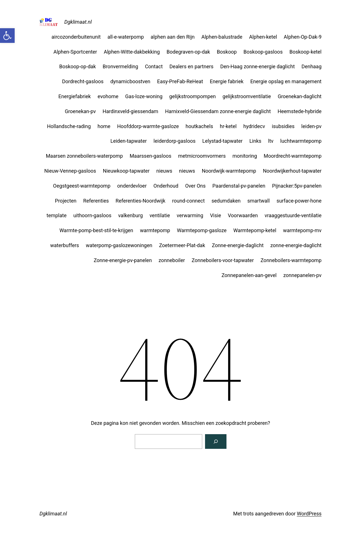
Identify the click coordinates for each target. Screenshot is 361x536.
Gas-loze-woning (143, 96)
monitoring (244, 156)
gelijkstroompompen (192, 96)
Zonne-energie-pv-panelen (123, 260)
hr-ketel (228, 126)
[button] (7, 35)
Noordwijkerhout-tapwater (292, 171)
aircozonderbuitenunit (76, 37)
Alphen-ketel (263, 37)
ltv (271, 141)
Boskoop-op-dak (77, 66)
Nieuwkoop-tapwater (126, 171)
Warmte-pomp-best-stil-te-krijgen (96, 230)
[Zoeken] (215, 441)
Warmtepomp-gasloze (201, 230)
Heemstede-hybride (300, 111)
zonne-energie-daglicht (296, 245)
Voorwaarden (243, 215)
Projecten (65, 201)
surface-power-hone (299, 201)
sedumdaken (226, 201)
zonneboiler (172, 260)
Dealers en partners (191, 66)
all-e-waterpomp (125, 37)
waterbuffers (64, 245)
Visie (215, 215)
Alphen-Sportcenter (75, 52)
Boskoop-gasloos (263, 52)
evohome (108, 96)
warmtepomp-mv (302, 230)
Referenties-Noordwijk (141, 201)
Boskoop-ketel (305, 52)
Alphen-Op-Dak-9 (303, 37)
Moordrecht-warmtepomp (293, 156)
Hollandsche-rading (69, 126)
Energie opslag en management (286, 81)
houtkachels (199, 126)
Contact (154, 66)
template (57, 215)
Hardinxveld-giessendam (130, 111)
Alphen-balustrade (221, 37)
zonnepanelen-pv (302, 275)
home (104, 126)
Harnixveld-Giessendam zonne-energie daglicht (218, 111)
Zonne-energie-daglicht (237, 245)
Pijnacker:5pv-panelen (297, 186)
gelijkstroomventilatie (247, 96)
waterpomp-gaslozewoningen (119, 245)
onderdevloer (132, 186)
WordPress (309, 514)
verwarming (190, 215)
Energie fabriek (226, 81)
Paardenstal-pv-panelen (238, 186)
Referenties (96, 201)
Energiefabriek (74, 96)
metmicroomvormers (202, 156)
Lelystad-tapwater (222, 141)
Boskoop (227, 52)
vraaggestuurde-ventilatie (293, 215)
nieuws (164, 171)
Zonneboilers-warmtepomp (291, 260)
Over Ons (195, 186)
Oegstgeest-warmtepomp (81, 186)
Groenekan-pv (80, 111)
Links (255, 141)
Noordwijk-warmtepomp (229, 171)
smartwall (258, 201)
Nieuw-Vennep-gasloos (70, 171)
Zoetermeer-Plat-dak (182, 245)
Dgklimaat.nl (78, 22)
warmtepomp (155, 230)
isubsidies (283, 126)
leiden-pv (311, 126)
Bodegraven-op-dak (188, 52)
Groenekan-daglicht (300, 96)
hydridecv (254, 126)
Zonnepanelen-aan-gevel (248, 275)
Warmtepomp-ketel (254, 230)
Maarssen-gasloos (150, 156)
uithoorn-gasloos (92, 215)
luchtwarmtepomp (301, 141)
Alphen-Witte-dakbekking (132, 52)
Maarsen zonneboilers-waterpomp (84, 156)
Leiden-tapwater (128, 141)
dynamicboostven (130, 81)
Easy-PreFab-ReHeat (180, 81)
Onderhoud (165, 186)
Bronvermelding (120, 66)
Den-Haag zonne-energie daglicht (257, 66)
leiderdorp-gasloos (174, 141)
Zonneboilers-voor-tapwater (223, 260)
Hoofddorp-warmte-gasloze (148, 126)
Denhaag (311, 66)
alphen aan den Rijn (173, 37)
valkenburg (130, 215)
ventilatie (159, 215)
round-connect (188, 201)
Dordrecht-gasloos (83, 81)
